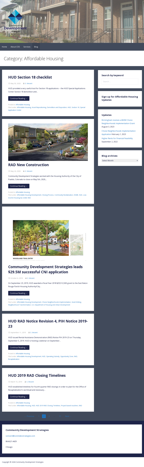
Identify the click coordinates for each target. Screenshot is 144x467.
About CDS (15, 47)
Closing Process (48, 195)
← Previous (29, 416)
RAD (29, 198)
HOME (76, 195)
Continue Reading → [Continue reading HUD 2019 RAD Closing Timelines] (19, 396)
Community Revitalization (64, 195)
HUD (69, 107)
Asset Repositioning (39, 107)
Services (26, 47)
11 (60, 416)
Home (4, 47)
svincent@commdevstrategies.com (20, 436)
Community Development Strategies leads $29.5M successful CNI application (45, 269)
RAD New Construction (28, 164)
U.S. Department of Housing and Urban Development (51, 305)
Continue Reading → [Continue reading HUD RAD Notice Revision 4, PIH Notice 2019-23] (19, 347)
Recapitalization (13, 359)
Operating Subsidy (52, 356)
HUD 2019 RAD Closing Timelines (37, 375)
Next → (68, 416)
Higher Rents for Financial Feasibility (117, 138)
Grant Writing (76, 302)
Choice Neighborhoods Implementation (56, 302)
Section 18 (75, 107)
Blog (36, 47)
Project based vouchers (69, 405)
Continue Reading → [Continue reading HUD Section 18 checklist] (19, 98)
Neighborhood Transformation (19, 305)
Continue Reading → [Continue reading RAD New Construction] (19, 186)
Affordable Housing (23, 104)
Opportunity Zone (66, 356)
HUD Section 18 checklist (30, 77)
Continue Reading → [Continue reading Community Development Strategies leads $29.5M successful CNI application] (19, 293)
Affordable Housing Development (29, 195)
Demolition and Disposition (57, 107)
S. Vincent (28, 83)
